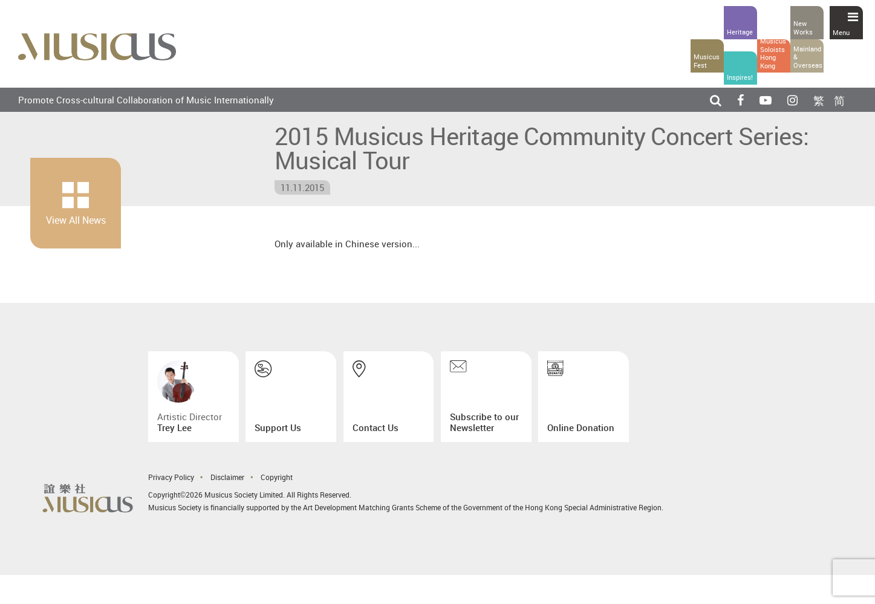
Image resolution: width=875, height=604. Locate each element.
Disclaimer (227, 477)
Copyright (277, 477)
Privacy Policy (171, 477)
